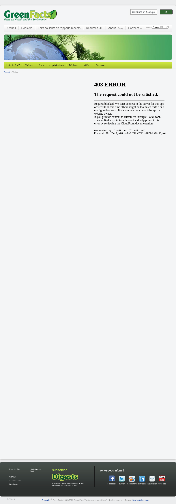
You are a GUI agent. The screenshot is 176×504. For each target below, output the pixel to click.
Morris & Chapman (140, 500)
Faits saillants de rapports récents (59, 28)
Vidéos (87, 65)
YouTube (162, 484)
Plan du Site (14, 469)
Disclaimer (13, 484)
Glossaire (100, 65)
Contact (12, 477)
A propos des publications (51, 65)
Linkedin (142, 484)
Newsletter (152, 484)
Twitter (122, 484)
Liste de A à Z (13, 65)
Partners (135, 28)
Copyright (46, 500)
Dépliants (73, 65)
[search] (143, 12)
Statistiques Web (35, 470)
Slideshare (131, 484)
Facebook (111, 484)
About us (115, 28)
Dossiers (26, 28)
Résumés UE (94, 28)
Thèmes (29, 65)
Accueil (11, 28)
